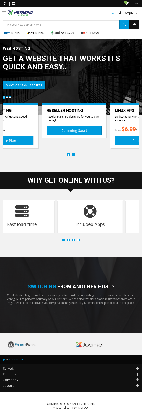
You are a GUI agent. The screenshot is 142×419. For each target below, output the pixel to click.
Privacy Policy (60, 407)
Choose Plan (37, 140)
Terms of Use (80, 407)
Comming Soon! (105, 130)
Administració (16, 359)
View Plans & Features (24, 85)
